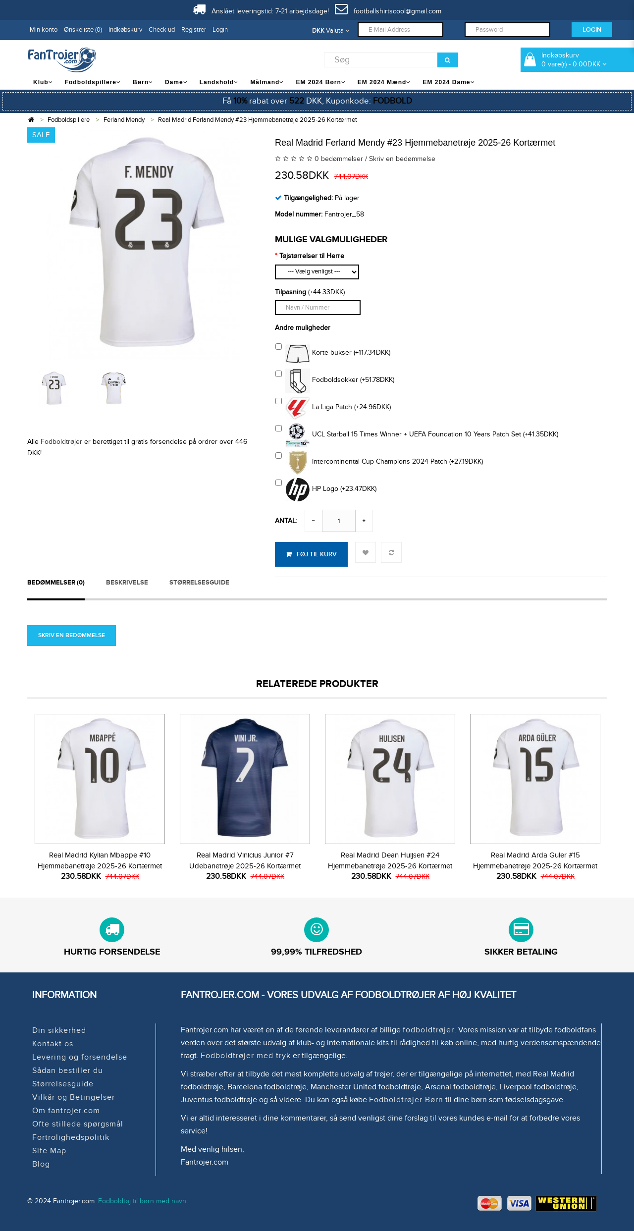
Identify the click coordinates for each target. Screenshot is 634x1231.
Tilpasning (290, 292)
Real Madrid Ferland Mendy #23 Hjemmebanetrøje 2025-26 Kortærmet (257, 120)
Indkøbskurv (125, 30)
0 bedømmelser (339, 159)
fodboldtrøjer (428, 1030)
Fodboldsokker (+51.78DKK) (334, 381)
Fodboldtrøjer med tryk (246, 1056)
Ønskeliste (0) (83, 30)
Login (220, 30)
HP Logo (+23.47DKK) (325, 490)
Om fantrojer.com (66, 1111)
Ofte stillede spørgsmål (77, 1124)
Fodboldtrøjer (61, 441)
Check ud (162, 30)
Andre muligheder (302, 327)
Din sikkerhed (59, 1030)
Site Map (49, 1151)
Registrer (193, 30)
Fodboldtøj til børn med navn (142, 1201)
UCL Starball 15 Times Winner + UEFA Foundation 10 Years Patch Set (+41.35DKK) (416, 435)
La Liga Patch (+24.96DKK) (333, 408)
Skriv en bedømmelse (402, 159)
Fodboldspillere (69, 120)
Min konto (43, 30)
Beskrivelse (127, 583)
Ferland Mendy (124, 120)
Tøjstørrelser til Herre (311, 256)
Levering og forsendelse (79, 1057)
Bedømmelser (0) (56, 583)
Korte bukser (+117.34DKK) (332, 353)
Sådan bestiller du (67, 1070)
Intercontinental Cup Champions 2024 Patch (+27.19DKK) (379, 462)
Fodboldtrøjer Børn (406, 1100)
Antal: (286, 521)
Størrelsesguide (63, 1084)
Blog (41, 1164)
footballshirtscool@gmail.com (388, 11)
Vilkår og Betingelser (73, 1097)
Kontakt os (52, 1044)
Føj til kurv (311, 554)
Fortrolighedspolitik (70, 1137)
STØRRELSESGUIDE (199, 583)
